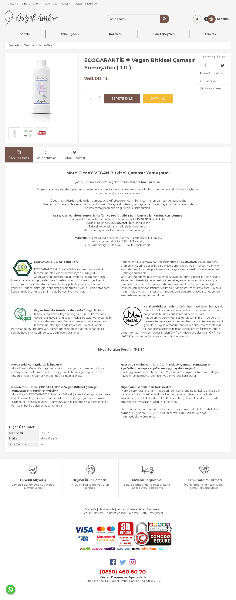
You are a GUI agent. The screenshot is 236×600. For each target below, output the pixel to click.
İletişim (121, 509)
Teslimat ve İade (116, 513)
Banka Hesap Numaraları (145, 509)
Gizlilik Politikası (93, 513)
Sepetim (224, 19)
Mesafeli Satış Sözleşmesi (146, 513)
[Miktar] (90, 98)
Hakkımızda (106, 509)
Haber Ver (208, 80)
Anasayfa (90, 509)
